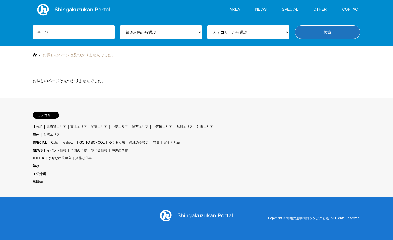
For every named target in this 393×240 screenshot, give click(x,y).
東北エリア (78, 127)
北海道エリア (56, 127)
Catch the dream (63, 142)
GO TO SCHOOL (92, 142)
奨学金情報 (99, 150)
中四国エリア (162, 127)
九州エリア (184, 127)
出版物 (38, 182)
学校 (36, 166)
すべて (38, 127)
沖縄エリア (205, 127)
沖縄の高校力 (139, 142)
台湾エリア (51, 135)
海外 (36, 135)
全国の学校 (78, 150)
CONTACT (351, 9)
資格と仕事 (83, 158)
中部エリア (120, 127)
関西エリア (140, 127)
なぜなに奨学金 (59, 158)
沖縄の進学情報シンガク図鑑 (307, 218)
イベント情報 (56, 150)
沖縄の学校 (120, 150)
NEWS (261, 9)
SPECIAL (290, 9)
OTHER (320, 9)
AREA (235, 9)
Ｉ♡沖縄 (39, 174)
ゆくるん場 (117, 142)
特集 (156, 142)
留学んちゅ (172, 142)
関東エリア (99, 127)
